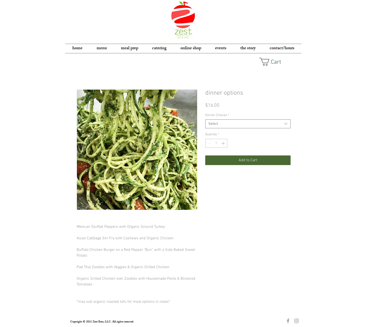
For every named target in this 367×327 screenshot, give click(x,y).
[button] (274, 62)
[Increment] (224, 143)
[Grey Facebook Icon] (288, 321)
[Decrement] (209, 143)
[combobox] (248, 124)
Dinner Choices (217, 115)
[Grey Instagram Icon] (296, 321)
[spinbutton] (216, 143)
